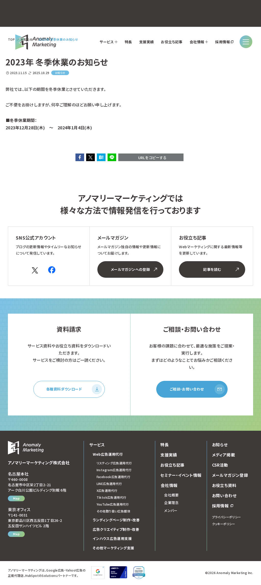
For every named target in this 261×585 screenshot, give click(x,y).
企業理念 (171, 503)
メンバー (171, 511)
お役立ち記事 (172, 466)
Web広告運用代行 (108, 454)
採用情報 (222, 506)
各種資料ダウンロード (74, 389)
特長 (164, 445)
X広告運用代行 (107, 491)
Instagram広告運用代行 (114, 470)
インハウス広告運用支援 (112, 539)
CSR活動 (220, 466)
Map (16, 499)
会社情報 (168, 486)
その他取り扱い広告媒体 (113, 512)
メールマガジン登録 (230, 476)
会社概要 (171, 495)
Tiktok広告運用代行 (111, 498)
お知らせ (27, 39)
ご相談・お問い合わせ (197, 389)
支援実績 (168, 455)
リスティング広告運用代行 (114, 464)
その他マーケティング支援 (113, 548)
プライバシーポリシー (226, 518)
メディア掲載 (223, 455)
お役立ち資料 (224, 486)
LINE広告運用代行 (109, 484)
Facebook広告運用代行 (113, 477)
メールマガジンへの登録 (134, 269)
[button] (79, 157)
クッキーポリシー (223, 524)
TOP (11, 39)
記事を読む (221, 269)
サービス (97, 445)
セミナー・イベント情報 (180, 476)
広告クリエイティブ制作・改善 (116, 530)
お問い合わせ (224, 496)
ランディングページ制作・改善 (116, 520)
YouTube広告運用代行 (113, 505)
